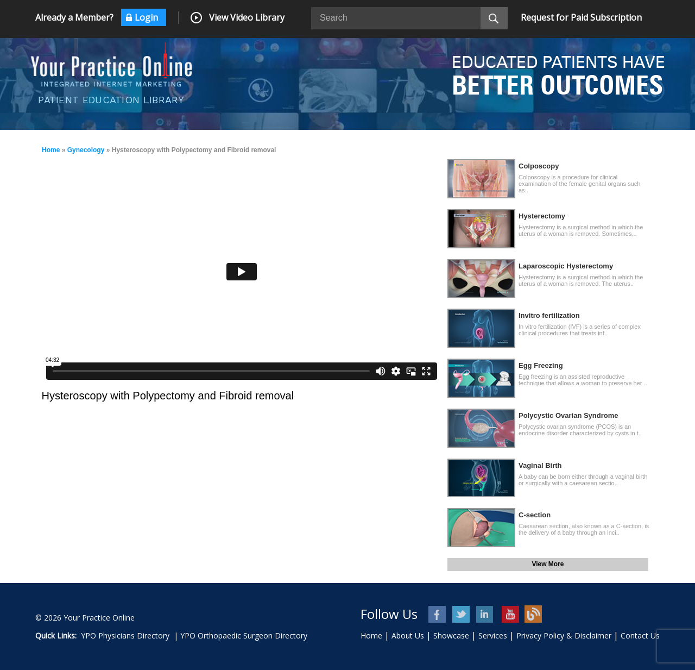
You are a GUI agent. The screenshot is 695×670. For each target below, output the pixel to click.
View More (548, 564)
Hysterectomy (542, 216)
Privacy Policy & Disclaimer (563, 635)
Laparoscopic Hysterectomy (566, 266)
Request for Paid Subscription (581, 17)
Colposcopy (539, 166)
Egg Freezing (541, 365)
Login (146, 17)
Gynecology (86, 150)
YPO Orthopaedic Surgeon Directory (243, 635)
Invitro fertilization (549, 315)
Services (492, 635)
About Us (407, 635)
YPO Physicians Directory (125, 635)
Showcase (451, 635)
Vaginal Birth (540, 465)
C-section (535, 515)
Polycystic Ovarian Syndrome (568, 415)
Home (51, 150)
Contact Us (640, 635)
